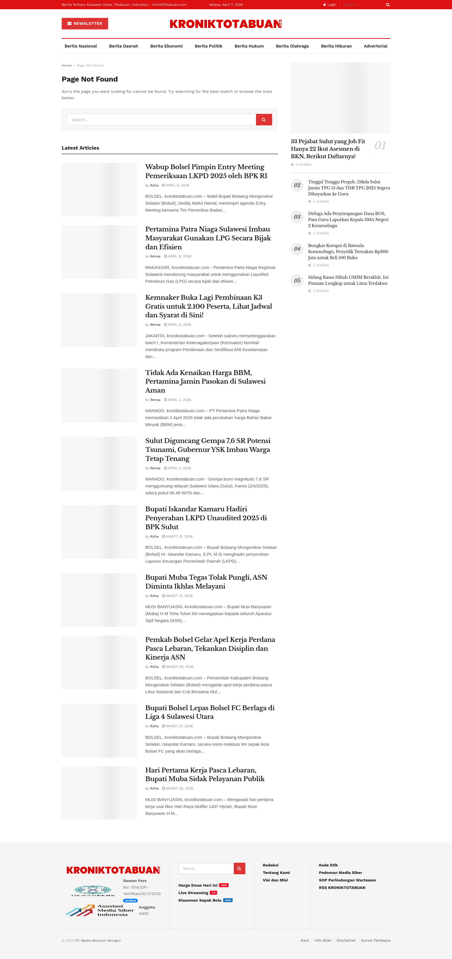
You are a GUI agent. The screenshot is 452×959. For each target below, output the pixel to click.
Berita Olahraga (292, 46)
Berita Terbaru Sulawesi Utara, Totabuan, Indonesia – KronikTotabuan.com (124, 5)
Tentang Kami (276, 872)
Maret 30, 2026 (177, 667)
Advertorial (376, 46)
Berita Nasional (81, 46)
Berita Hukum (249, 46)
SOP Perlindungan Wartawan (347, 880)
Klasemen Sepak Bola (199, 900)
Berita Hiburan (336, 46)
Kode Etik (328, 865)
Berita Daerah (123, 46)
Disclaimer (346, 940)
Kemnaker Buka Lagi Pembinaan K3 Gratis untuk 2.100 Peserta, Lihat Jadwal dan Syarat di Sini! (208, 306)
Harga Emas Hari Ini (197, 885)
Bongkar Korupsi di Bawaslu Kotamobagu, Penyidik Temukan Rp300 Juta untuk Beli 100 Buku (348, 251)
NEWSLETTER (84, 23)
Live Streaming (193, 892)
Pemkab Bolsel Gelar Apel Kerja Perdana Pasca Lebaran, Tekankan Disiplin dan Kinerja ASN (210, 649)
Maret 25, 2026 (177, 788)
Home (66, 65)
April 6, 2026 (175, 185)
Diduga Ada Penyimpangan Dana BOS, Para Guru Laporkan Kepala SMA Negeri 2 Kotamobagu (348, 219)
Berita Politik (209, 46)
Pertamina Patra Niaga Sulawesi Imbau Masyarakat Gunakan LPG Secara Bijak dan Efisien (208, 238)
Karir (305, 940)
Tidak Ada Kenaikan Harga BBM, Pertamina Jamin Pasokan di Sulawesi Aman (205, 382)
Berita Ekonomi (166, 46)
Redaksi (271, 865)
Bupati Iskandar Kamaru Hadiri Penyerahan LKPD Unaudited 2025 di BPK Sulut (206, 518)
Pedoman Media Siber (340, 872)
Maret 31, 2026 (177, 536)
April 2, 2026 (177, 400)
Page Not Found (90, 65)
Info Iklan (323, 940)
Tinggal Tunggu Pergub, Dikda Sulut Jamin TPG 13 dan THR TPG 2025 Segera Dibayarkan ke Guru (349, 188)
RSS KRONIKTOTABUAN (342, 887)
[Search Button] (387, 4)
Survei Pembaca (375, 940)
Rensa (155, 256)
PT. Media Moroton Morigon (97, 941)
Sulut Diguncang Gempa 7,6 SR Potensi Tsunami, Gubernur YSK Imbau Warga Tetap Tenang (207, 450)
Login (329, 5)
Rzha (154, 185)
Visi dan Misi (275, 880)
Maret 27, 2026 (177, 726)
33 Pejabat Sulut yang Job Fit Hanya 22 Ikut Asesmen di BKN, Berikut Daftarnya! (328, 149)
